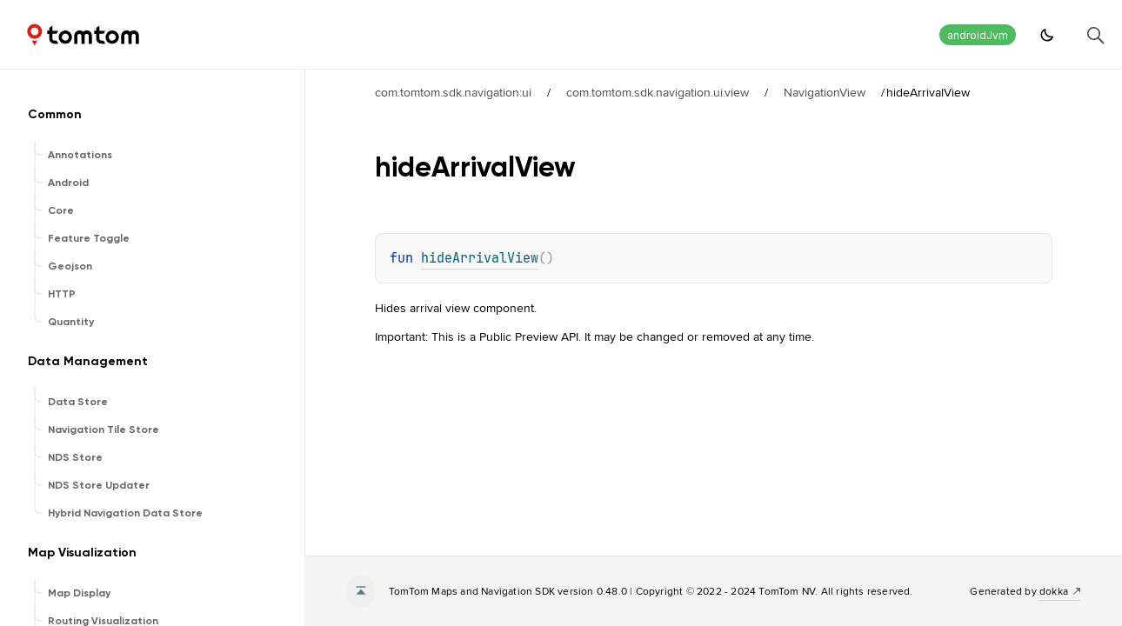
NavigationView (824, 92)
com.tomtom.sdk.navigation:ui (453, 92)
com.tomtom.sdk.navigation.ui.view (657, 92)
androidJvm (977, 35)
